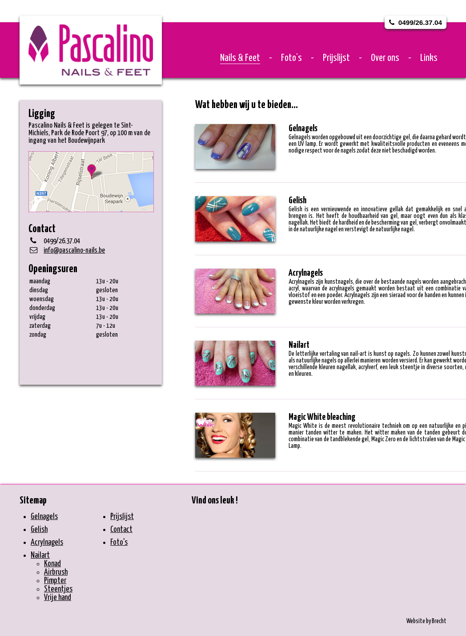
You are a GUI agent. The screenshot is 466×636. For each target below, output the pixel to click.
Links (429, 58)
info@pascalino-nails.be (74, 250)
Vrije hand (57, 598)
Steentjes (58, 589)
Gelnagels (44, 517)
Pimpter (55, 581)
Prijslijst (336, 58)
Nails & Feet (240, 58)
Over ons (385, 58)
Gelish (39, 530)
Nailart (40, 555)
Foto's (291, 58)
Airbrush (56, 572)
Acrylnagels (47, 543)
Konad (52, 564)
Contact (121, 530)
